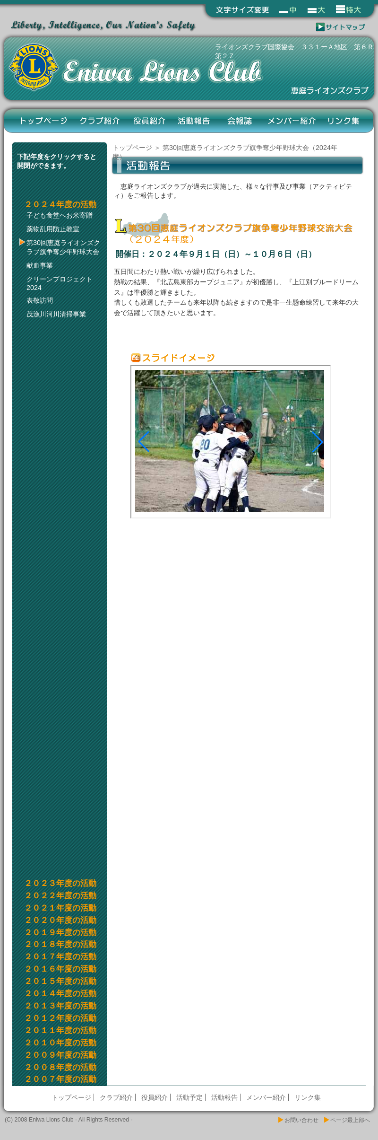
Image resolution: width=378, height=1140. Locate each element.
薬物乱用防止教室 (52, 229)
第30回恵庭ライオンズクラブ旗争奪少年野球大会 (63, 247)
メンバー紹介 (291, 121)
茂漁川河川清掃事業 (56, 314)
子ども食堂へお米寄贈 (59, 215)
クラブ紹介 (100, 121)
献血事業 (39, 265)
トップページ (44, 121)
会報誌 (239, 121)
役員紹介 (149, 121)
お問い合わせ (301, 1120)
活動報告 (194, 121)
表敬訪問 (39, 300)
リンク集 (343, 121)
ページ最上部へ (350, 1120)
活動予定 (189, 1097)
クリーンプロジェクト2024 (59, 283)
